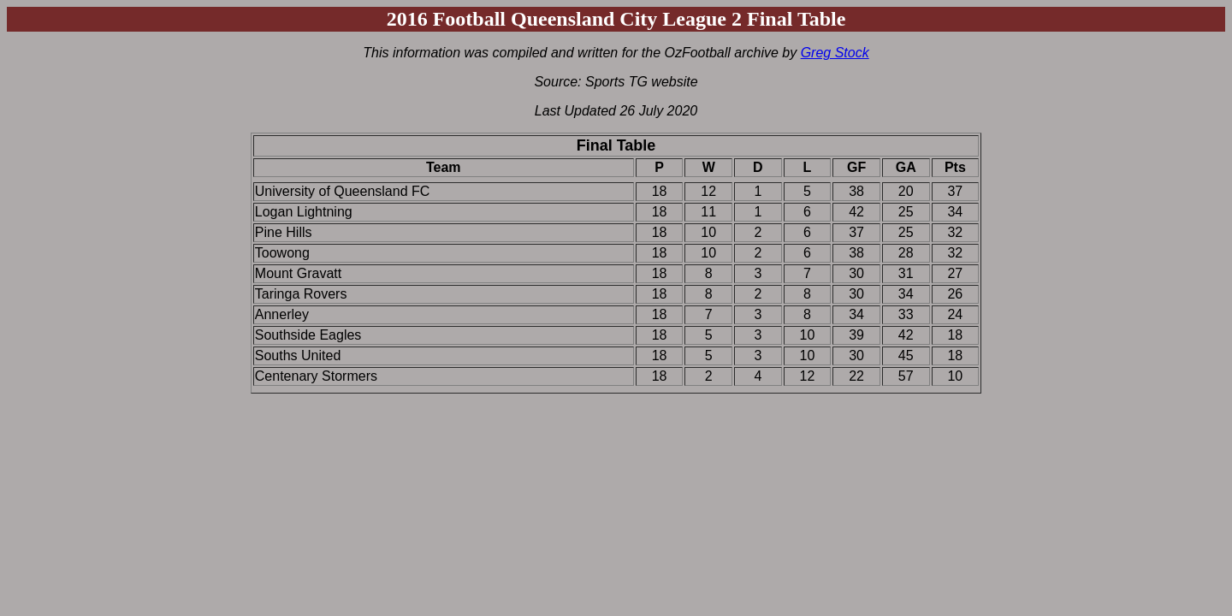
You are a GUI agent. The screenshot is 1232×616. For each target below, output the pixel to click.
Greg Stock (835, 52)
